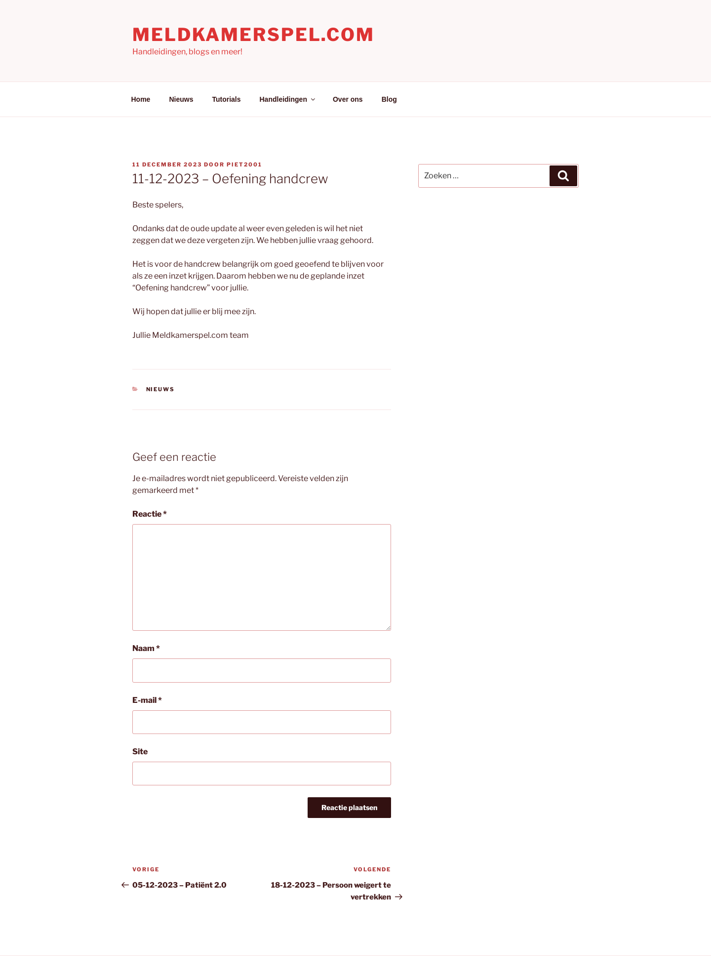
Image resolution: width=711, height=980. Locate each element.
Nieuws (181, 99)
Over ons (348, 99)
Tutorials (226, 99)
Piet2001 (244, 164)
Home (141, 99)
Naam (146, 648)
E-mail (147, 700)
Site (140, 751)
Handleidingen (288, 99)
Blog (389, 99)
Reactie (149, 514)
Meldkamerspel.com (253, 34)
